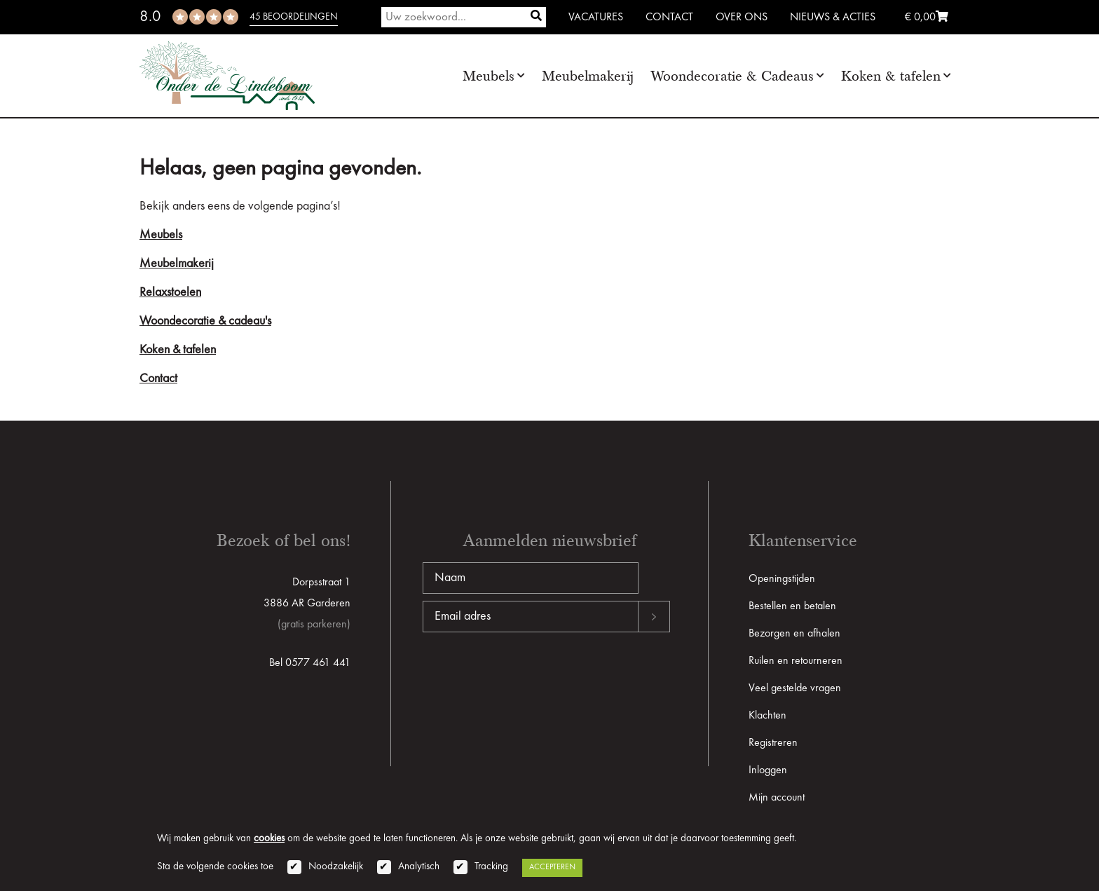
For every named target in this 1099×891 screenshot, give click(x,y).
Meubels (488, 76)
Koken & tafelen (891, 76)
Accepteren (552, 867)
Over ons (741, 17)
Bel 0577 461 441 (309, 663)
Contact (669, 17)
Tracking (491, 867)
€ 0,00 (926, 17)
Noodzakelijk (335, 867)
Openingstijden (782, 579)
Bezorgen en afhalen (794, 633)
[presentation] (529, 677)
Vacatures (595, 17)
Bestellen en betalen (792, 606)
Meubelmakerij (588, 76)
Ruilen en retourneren (795, 661)
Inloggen (768, 770)
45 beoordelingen (294, 17)
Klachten (767, 715)
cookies (269, 839)
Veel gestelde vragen (795, 688)
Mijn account (777, 797)
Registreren (773, 743)
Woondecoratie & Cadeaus (732, 76)
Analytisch (418, 867)
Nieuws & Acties (832, 17)
